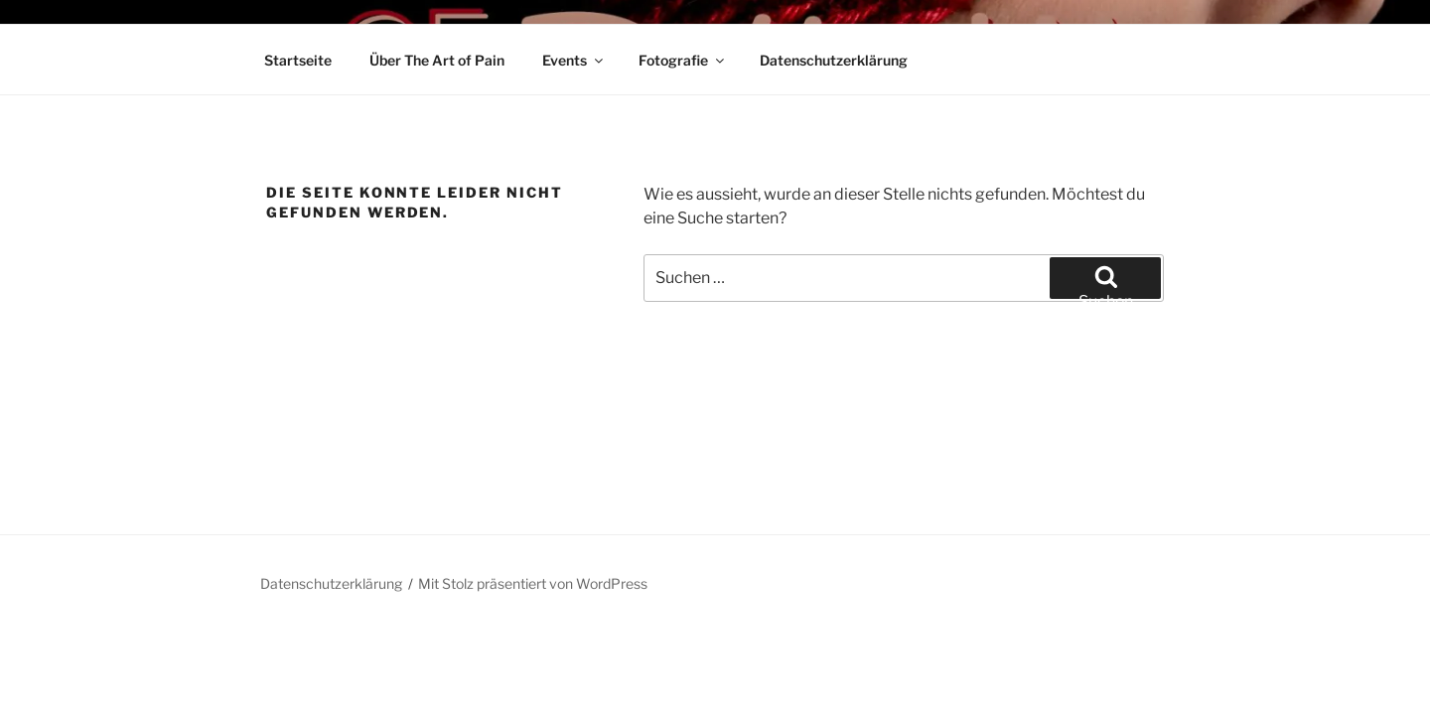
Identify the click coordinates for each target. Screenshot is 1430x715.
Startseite (298, 60)
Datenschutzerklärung (834, 60)
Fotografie (683, 60)
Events (574, 60)
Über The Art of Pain (436, 60)
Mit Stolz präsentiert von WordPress (532, 583)
